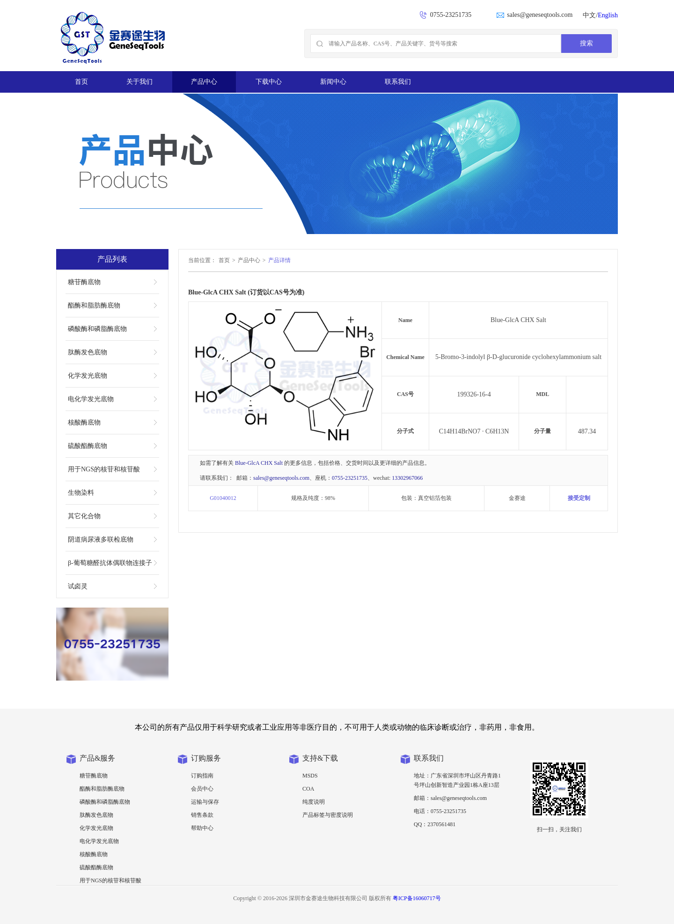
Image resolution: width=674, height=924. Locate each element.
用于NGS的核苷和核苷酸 (104, 469)
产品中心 (204, 81)
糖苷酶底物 (84, 282)
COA (308, 788)
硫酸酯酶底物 (87, 445)
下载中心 (269, 81)
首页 (81, 81)
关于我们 (139, 81)
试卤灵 (78, 586)
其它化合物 (84, 516)
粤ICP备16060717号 (417, 898)
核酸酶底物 (84, 422)
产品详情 (279, 260)
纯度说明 (313, 802)
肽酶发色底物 (87, 352)
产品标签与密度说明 (327, 815)
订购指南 (202, 775)
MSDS (310, 775)
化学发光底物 (87, 375)
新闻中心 (333, 81)
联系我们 (398, 81)
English (608, 15)
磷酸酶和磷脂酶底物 (97, 328)
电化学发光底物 (91, 399)
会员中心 (202, 788)
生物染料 (81, 492)
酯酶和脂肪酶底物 (94, 305)
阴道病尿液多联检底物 (100, 539)
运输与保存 (205, 802)
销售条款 (202, 815)
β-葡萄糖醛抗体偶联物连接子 (110, 562)
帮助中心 (202, 828)
